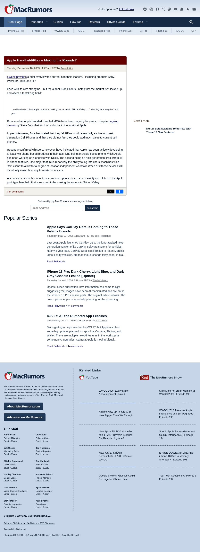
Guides (58, 21)
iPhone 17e (125, 30)
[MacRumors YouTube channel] (175, 9)
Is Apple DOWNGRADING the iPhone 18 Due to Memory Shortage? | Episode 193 (176, 456)
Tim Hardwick (100, 280)
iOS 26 (180, 30)
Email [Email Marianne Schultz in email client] (38, 480)
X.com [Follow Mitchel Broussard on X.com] (14, 467)
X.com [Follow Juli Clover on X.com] (14, 454)
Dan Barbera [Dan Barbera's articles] (10, 487)
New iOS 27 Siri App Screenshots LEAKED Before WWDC (115, 456)
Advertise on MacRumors (24, 417)
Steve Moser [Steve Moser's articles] (10, 501)
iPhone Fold (39, 30)
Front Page (15, 21)
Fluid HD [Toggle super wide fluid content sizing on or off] (55, 535)
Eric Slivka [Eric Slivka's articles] (41, 434)
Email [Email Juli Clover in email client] (6, 454)
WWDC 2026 (61, 30)
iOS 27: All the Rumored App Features (77, 316)
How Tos (75, 21)
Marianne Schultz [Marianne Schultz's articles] (44, 474)
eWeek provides (17, 76)
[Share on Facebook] (119, 191)
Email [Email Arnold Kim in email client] (6, 441)
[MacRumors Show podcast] (145, 9)
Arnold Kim (67, 68)
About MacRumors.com (23, 406)
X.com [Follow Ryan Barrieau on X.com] (46, 494)
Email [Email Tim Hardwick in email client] (38, 467)
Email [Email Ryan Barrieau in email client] (38, 494)
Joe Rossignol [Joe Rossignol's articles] (43, 448)
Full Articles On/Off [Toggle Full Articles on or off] (33, 535)
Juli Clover (101, 320)
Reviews (94, 21)
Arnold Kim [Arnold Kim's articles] (9, 434)
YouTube (92, 377)
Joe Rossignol (103, 235)
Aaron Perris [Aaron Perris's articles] (42, 501)
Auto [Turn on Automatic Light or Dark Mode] (64, 535)
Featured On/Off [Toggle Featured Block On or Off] (13, 535)
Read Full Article (56, 261)
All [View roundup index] (193, 30)
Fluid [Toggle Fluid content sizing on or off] (46, 535)
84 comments (16, 191)
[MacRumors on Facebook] (157, 9)
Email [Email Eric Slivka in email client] (38, 441)
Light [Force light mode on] (70, 535)
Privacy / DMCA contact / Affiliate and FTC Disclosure (29, 523)
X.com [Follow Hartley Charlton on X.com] (14, 480)
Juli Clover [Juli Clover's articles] (9, 448)
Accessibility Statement (15, 529)
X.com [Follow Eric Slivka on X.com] (46, 441)
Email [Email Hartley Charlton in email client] (6, 480)
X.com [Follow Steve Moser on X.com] (14, 507)
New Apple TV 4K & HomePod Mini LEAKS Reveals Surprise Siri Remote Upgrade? (116, 435)
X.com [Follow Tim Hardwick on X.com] (46, 467)
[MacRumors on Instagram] (151, 9)
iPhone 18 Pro (16, 30)
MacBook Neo (102, 30)
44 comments (75, 346)
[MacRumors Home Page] (28, 9)
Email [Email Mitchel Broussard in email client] (6, 467)
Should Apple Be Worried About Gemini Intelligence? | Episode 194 (177, 435)
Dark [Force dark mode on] (77, 535)
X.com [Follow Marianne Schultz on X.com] (46, 480)
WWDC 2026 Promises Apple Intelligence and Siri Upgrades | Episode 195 (176, 414)
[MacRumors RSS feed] (188, 9)
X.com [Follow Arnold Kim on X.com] (14, 441)
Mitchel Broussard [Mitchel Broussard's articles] (13, 461)
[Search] (192, 22)
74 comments (75, 305)
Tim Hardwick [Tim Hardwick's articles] (43, 461)
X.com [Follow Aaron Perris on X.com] (46, 507)
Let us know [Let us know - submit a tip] (126, 9)
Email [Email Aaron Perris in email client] (38, 507)
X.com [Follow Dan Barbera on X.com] (14, 494)
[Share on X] (110, 191)
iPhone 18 (162, 30)
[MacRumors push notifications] (182, 9)
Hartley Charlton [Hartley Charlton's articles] (12, 474)
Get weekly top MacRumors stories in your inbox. (65, 201)
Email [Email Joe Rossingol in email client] (38, 454)
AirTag (143, 30)
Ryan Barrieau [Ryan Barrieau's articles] (43, 487)
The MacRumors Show (166, 377)
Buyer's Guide (116, 21)
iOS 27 (82, 30)
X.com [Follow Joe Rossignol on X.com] (46, 454)
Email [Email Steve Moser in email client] (6, 507)
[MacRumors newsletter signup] (194, 9)
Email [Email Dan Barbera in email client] (6, 494)
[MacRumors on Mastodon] (169, 9)
